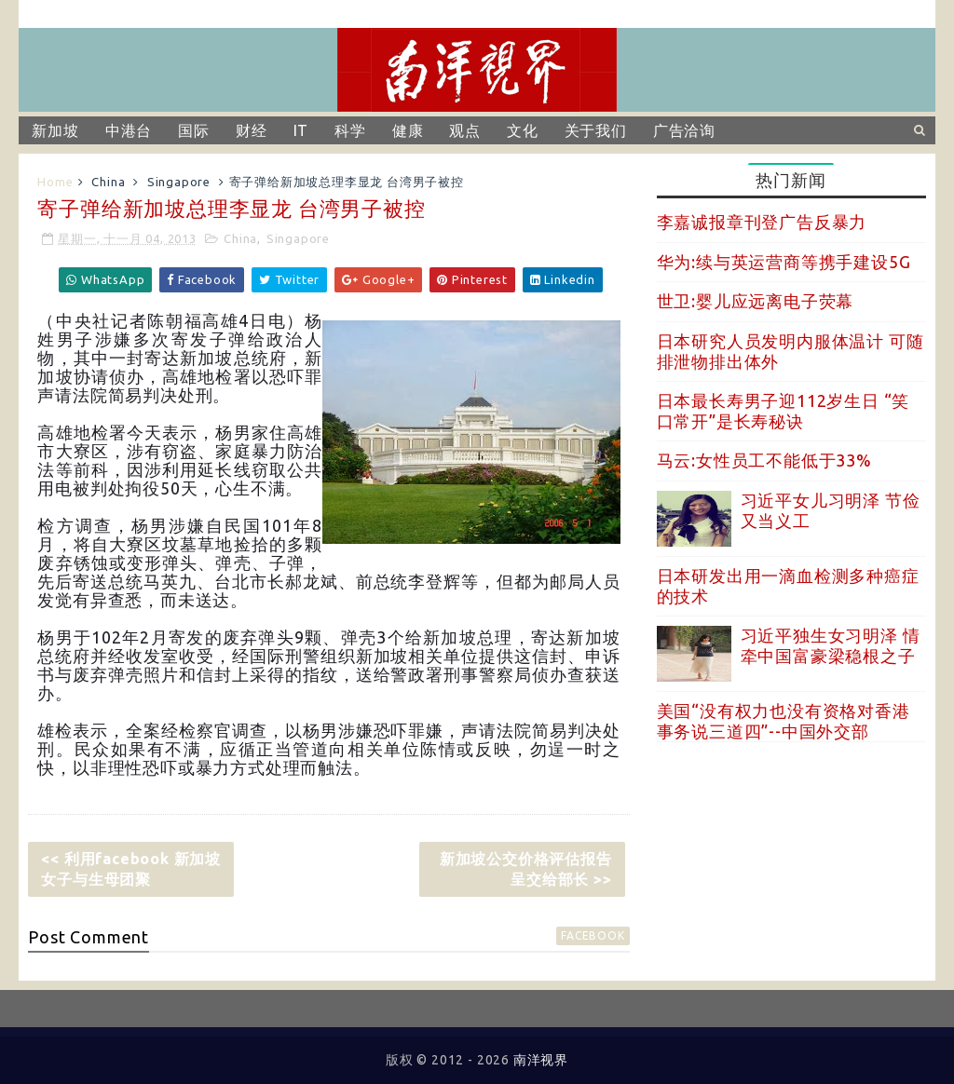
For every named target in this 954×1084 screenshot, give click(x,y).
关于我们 (596, 130)
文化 (522, 130)
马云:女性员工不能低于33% (764, 460)
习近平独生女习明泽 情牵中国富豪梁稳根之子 (830, 645)
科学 (350, 130)
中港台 (128, 130)
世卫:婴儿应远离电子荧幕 (755, 300)
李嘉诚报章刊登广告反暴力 (762, 221)
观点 (465, 130)
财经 (251, 130)
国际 (194, 130)
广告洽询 (684, 130)
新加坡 (55, 130)
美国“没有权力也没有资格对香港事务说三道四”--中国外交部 (783, 720)
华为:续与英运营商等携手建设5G (784, 261)
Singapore (179, 181)
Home (55, 181)
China (108, 181)
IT (301, 130)
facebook (592, 935)
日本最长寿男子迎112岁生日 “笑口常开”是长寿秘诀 (783, 410)
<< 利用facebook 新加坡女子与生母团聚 (131, 869)
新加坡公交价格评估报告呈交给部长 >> (526, 869)
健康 (408, 130)
